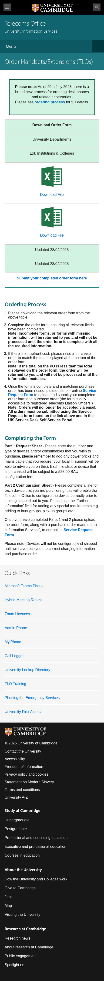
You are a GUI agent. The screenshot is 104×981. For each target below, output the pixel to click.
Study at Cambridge (22, 810)
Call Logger (14, 656)
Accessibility (15, 759)
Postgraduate (16, 829)
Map (8, 906)
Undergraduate (17, 820)
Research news (17, 938)
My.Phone (13, 642)
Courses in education (22, 855)
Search (97, 7)
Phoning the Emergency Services (32, 698)
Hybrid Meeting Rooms (24, 600)
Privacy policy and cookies (26, 774)
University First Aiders (23, 712)
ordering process (49, 102)
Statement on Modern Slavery (29, 782)
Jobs (9, 897)
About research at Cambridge (29, 947)
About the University (23, 869)
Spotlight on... (16, 965)
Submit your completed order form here (52, 278)
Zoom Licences (17, 614)
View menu (7, 7)
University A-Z (16, 797)
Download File (52, 195)
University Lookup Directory (27, 670)
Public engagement (21, 956)
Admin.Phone (16, 628)
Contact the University (23, 751)
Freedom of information (24, 767)
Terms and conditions (22, 790)
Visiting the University (22, 915)
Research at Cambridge (25, 928)
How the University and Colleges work (36, 879)
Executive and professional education (35, 847)
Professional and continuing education (36, 838)
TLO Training (15, 684)
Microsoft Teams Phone (24, 586)
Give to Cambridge (20, 888)
